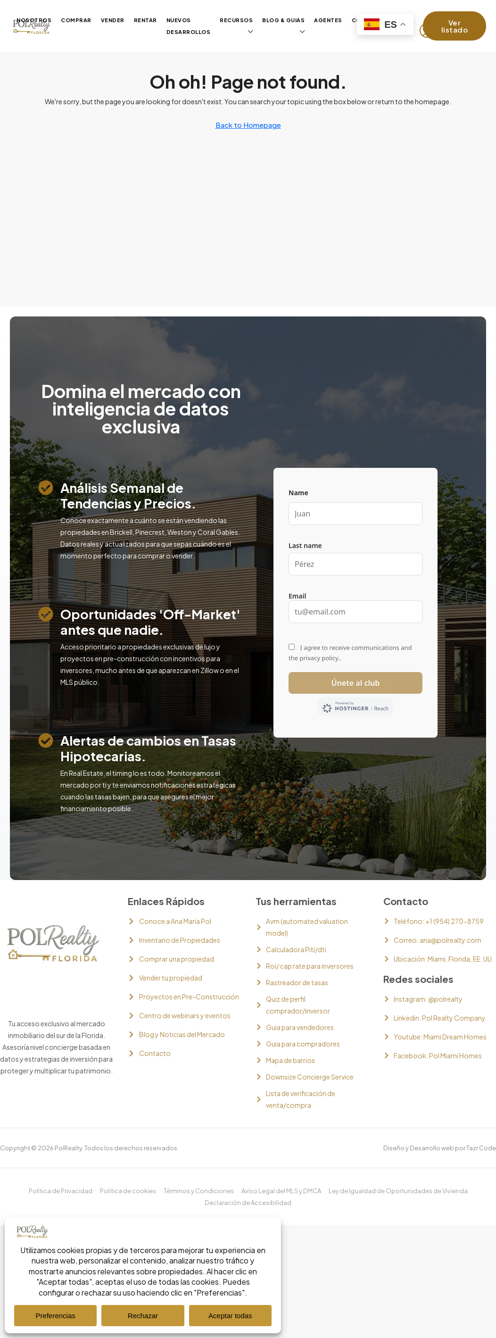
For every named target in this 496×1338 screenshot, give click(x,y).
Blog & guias (283, 20)
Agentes (328, 20)
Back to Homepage (248, 124)
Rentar (145, 20)
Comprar (76, 20)
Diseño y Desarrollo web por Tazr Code (440, 1148)
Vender (112, 20)
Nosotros (34, 20)
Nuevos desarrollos (188, 26)
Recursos (236, 20)
